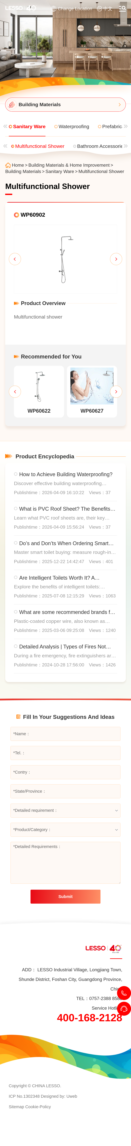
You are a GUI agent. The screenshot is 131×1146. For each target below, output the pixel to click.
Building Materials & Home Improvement (69, 165)
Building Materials (23, 171)
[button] (15, 259)
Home (18, 165)
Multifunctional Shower (101, 171)
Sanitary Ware (59, 171)
